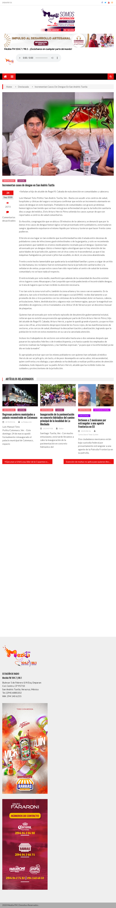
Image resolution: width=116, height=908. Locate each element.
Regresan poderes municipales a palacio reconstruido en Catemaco (19, 416)
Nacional (84, 415)
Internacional (102, 410)
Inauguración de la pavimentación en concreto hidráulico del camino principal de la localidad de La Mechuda (57, 419)
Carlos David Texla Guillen (88, 434)
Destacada (9, 181)
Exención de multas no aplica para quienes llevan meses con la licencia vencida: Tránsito (90, 461)
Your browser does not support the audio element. (38, 58)
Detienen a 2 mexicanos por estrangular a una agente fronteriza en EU (92, 423)
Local (22, 181)
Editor (61, 428)
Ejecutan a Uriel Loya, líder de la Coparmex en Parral (29, 461)
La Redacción (26, 422)
